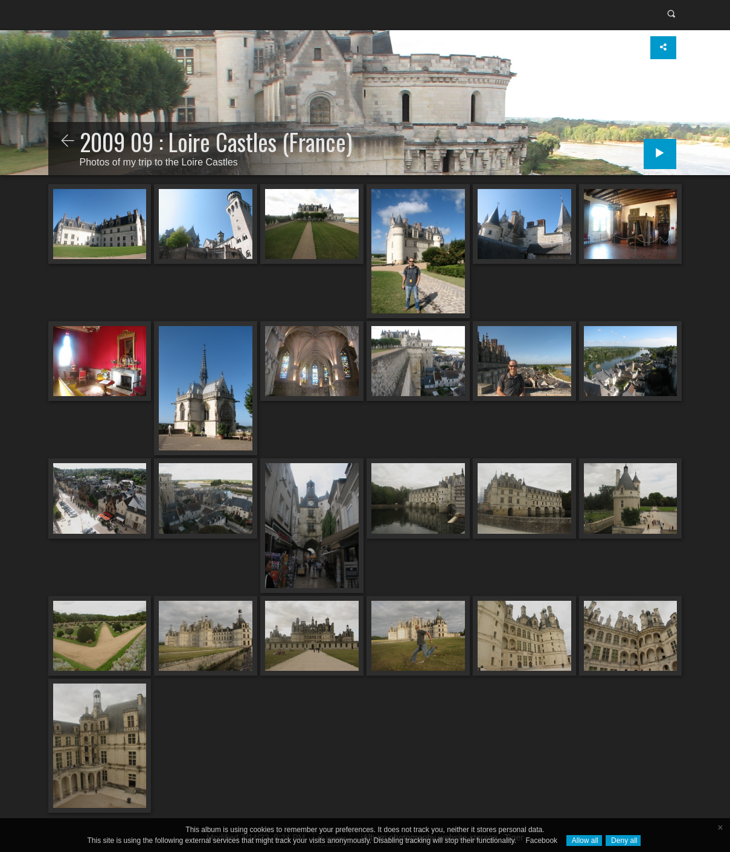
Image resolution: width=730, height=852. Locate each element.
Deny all (623, 840)
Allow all (584, 840)
